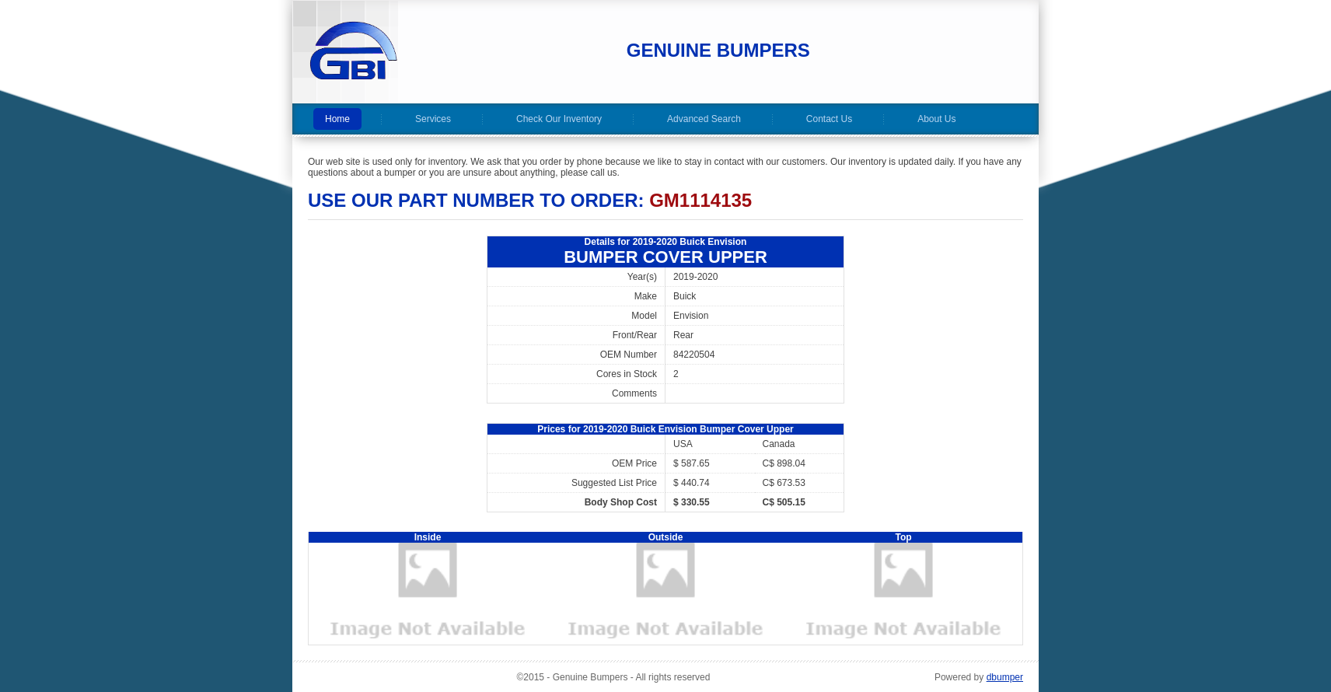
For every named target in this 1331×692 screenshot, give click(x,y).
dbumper (1005, 677)
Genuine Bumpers (718, 50)
